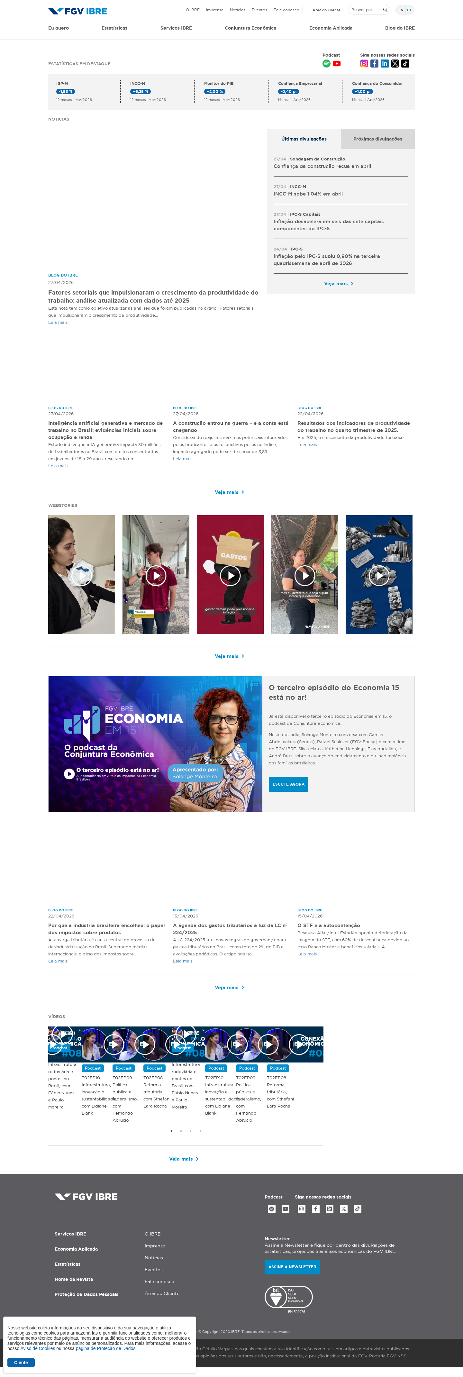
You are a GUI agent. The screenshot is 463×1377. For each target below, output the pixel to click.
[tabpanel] (341, 221)
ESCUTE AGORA (288, 785)
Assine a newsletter (292, 1276)
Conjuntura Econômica (250, 28)
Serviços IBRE (70, 1242)
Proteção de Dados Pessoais (86, 1303)
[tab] (304, 139)
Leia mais (58, 322)
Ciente (21, 1362)
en (401, 10)
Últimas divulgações (304, 138)
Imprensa (214, 10)
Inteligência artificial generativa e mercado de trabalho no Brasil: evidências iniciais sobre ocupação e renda (105, 431)
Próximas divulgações (377, 138)
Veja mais (336, 283)
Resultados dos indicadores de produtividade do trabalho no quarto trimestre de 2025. (346, 431)
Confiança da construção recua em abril (322, 166)
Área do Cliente (326, 10)
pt (409, 10)
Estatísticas (114, 28)
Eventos (259, 10)
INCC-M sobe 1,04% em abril (308, 193)
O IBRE (193, 10)
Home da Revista (74, 1288)
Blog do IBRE (400, 28)
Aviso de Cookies (37, 1348)
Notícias (237, 10)
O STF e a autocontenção (330, 926)
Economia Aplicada (76, 1258)
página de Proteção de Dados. (106, 1348)
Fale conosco (286, 10)
